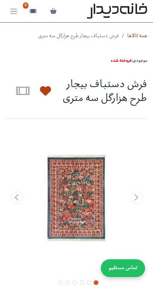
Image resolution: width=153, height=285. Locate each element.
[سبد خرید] (53, 11)
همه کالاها (137, 36)
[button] (40, 91)
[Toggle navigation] (13, 11)
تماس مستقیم (123, 268)
